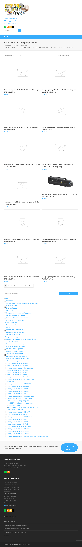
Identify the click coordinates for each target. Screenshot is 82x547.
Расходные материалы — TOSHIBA (19, 431)
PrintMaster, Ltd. (14, 544)
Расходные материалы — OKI (17, 414)
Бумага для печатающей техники (16, 356)
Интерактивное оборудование (15, 315)
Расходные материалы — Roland (17, 377)
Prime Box (9, 301)
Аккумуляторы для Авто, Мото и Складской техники (22, 303)
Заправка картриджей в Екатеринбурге (16, 528)
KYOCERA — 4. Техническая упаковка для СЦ (23, 407)
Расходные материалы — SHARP (18, 429)
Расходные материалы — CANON (18, 386)
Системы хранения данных (15, 332)
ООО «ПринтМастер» (11, 463)
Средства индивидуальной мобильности (18, 337)
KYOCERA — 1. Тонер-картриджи (18, 401)
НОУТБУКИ (10, 327)
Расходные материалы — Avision (18, 363)
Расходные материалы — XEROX (18, 433)
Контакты (7, 536)
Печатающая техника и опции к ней (17, 358)
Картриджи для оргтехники (14, 351)
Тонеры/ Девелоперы (13, 341)
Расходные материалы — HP (17, 393)
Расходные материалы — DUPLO (18, 389)
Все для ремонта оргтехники (15, 349)
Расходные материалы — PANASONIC (20, 417)
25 (21, 286)
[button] (41, 37)
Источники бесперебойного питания (17, 318)
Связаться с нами (69, 447)
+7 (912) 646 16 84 (12, 23)
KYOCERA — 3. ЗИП (14, 405)
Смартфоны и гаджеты (13, 334)
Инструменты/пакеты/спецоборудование (19, 313)
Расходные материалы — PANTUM (18, 374)
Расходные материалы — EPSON (18, 391)
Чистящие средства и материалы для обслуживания (23, 344)
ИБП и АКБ (9, 310)
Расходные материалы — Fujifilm (17, 365)
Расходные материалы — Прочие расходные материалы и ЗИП (28, 436)
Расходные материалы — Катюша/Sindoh (21, 379)
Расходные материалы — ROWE (17, 424)
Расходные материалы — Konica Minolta (20, 368)
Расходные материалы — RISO (18, 422)
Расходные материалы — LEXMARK (19, 412)
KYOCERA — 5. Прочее (15, 409)
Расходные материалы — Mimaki (17, 370)
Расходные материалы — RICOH (18, 419)
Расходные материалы (14, 361)
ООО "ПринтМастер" (11, 18)
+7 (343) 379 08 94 (10, 494)
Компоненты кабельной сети (15, 320)
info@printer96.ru (12, 21)
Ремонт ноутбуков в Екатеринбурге (15, 532)
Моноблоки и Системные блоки (16, 325)
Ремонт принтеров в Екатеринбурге (15, 525)
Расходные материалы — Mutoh (17, 372)
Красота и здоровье (11, 322)
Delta (6, 298)
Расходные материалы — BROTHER (19, 384)
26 (25, 286)
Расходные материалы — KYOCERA (20, 398)
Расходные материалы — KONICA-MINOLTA (22, 396)
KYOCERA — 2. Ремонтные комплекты (20, 403)
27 (29, 286)
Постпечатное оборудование (15, 329)
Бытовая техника (11, 305)
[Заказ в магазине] (67, 55)
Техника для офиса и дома (15, 353)
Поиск (68, 293)
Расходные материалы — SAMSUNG (19, 426)
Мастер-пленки (11, 381)
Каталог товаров (9, 521)
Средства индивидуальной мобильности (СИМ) (20, 339)
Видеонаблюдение (12, 308)
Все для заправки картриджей (15, 346)
